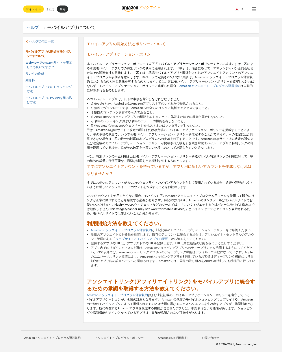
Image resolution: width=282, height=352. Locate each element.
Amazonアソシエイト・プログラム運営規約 (209, 86)
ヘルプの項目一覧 (41, 41)
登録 (62, 9)
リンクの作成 (35, 73)
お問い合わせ (210, 337)
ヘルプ (35, 27)
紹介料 (30, 80)
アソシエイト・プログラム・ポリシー (119, 337)
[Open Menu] (253, 9)
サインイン (33, 9)
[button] (241, 9)
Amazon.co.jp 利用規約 (172, 337)
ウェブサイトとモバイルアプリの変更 (141, 239)
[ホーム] (141, 9)
